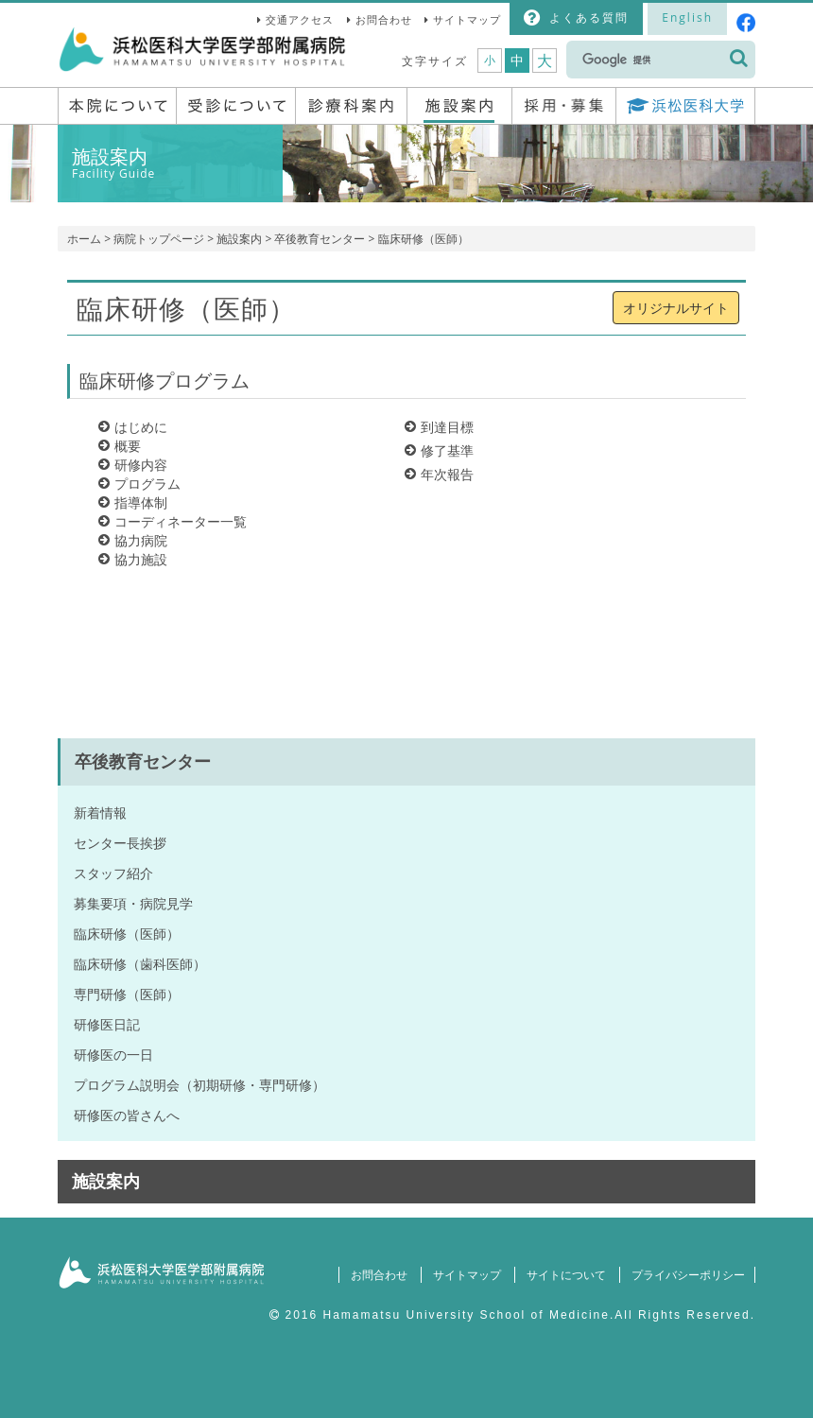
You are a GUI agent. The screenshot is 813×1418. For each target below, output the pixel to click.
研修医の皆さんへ (127, 1115)
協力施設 (140, 559)
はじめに (140, 427)
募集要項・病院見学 (133, 903)
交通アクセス (300, 19)
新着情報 (100, 812)
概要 (127, 446)
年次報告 (447, 474)
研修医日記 (107, 1024)
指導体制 (140, 502)
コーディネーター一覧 (180, 521)
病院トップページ (158, 239)
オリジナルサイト (676, 308)
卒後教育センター (319, 239)
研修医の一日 (113, 1055)
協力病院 (140, 540)
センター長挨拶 (120, 843)
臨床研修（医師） (127, 933)
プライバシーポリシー (686, 1275)
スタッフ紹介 (113, 873)
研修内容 (140, 465)
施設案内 (239, 239)
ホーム (84, 239)
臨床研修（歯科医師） (140, 964)
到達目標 (447, 427)
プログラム (147, 484)
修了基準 (447, 450)
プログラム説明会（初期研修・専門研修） (199, 1085)
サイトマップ (467, 19)
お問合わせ (383, 19)
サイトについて (562, 1275)
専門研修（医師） (127, 994)
